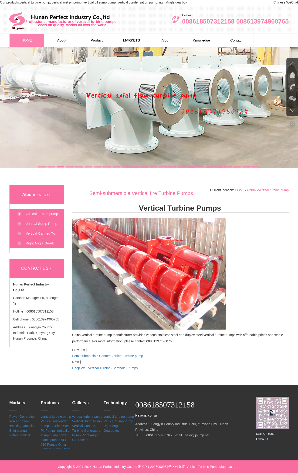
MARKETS (131, 40)
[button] (42, 166)
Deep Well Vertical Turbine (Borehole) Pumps (105, 368)
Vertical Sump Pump (87, 421)
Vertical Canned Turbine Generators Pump (86, 430)
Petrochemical (19, 435)
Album (167, 40)
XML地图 (179, 467)
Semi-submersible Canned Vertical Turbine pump (107, 356)
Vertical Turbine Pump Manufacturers (213, 467)
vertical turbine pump (273, 190)
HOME (27, 40)
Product (97, 40)
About (61, 40)
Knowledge (201, 40)
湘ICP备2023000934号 (154, 467)
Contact (236, 40)
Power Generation (22, 416)
